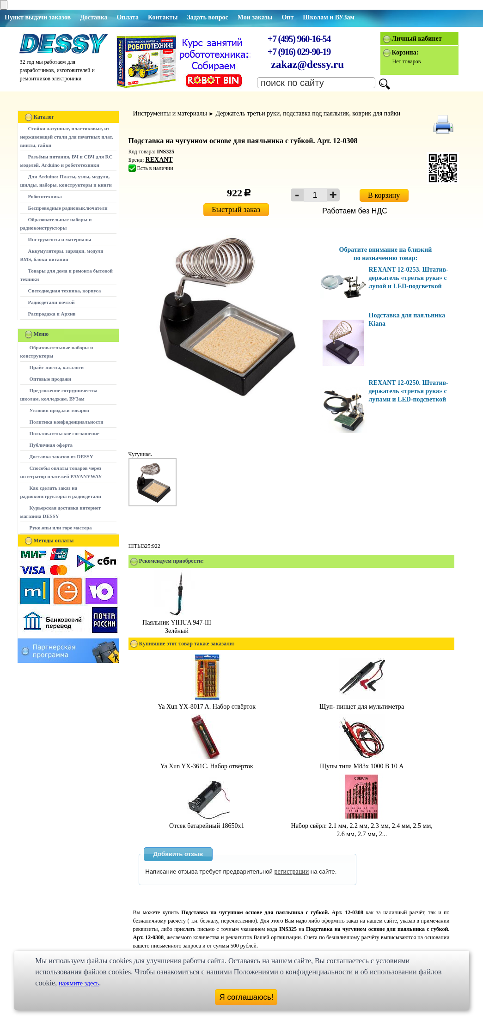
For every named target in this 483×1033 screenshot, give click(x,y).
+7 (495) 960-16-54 (299, 39)
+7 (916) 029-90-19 (299, 52)
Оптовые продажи (51, 379)
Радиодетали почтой (51, 302)
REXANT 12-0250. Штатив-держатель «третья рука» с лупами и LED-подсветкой (408, 391)
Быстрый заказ (236, 209)
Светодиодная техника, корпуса (64, 290)
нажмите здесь (79, 983)
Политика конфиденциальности (67, 422)
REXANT (159, 159)
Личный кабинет (417, 38)
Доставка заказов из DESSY (61, 456)
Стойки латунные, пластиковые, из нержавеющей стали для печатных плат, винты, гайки (66, 137)
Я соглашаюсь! (247, 997)
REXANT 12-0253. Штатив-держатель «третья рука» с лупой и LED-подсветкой (408, 278)
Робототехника (45, 196)
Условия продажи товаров (59, 410)
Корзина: (405, 52)
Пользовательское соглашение (64, 433)
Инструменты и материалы (60, 239)
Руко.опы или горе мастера (61, 527)
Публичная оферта (51, 445)
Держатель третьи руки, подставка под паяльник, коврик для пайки (308, 113)
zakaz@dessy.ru (307, 64)
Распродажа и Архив (52, 313)
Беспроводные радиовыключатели (68, 208)
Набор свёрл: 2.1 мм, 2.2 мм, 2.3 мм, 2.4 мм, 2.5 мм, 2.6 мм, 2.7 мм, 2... (362, 826)
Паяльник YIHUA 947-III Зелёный (176, 622)
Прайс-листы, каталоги (57, 367)
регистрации (292, 871)
